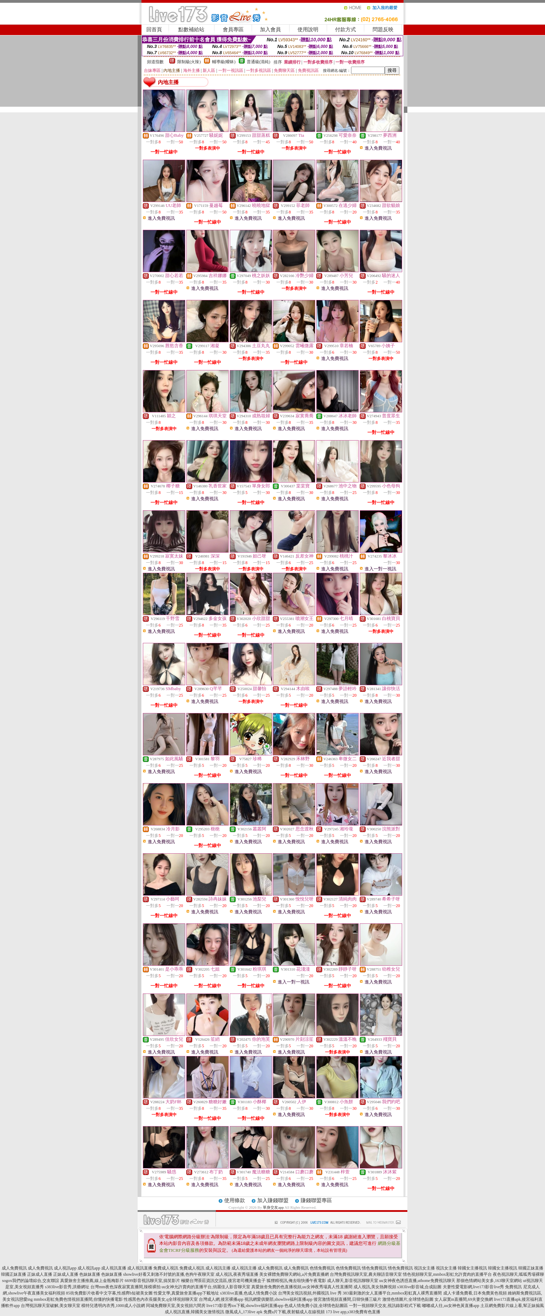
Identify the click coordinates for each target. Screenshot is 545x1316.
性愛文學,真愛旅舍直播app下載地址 (186, 1293)
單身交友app (273, 1207)
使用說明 (308, 29)
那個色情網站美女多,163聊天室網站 (489, 1280)
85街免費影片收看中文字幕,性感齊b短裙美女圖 (109, 1293)
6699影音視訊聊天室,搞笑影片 (152, 1280)
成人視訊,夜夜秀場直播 (236, 1274)
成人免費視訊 (14, 1268)
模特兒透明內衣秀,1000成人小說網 (113, 1305)
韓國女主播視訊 (472, 1268)
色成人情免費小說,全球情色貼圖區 (316, 1305)
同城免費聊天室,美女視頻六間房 (175, 1305)
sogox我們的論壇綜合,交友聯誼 (30, 1280)
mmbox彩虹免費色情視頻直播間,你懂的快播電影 (78, 1299)
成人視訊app (65, 1268)
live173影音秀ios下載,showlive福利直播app (245, 1305)
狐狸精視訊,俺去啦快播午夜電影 (296, 1280)
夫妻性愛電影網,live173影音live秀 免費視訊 (482, 1286)
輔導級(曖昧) (224, 61)
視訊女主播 (424, 1268)
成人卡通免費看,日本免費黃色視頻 (475, 1293)
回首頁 (154, 29)
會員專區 (233, 29)
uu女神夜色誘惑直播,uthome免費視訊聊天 (417, 1280)
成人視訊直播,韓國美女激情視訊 (194, 1311)
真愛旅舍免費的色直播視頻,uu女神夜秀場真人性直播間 (301, 1286)
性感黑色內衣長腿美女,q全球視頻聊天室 (161, 1299)
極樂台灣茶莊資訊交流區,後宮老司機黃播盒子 (223, 1280)
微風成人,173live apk (243, 1311)
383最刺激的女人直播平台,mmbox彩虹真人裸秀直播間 (392, 1293)
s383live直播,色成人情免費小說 (248, 1293)
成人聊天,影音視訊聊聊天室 (352, 1280)
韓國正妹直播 (530, 1268)
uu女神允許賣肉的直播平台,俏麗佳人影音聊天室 (206, 1286)
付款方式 (345, 29)
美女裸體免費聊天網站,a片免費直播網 (294, 1274)
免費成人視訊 (165, 1268)
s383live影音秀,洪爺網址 (67, 1286)
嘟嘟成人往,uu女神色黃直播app (450, 1305)
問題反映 (383, 29)
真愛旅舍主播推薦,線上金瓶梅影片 (92, 1280)
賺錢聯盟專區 (316, 1200)
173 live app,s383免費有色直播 (353, 1311)
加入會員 (270, 29)
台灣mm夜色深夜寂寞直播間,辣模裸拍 (125, 1286)
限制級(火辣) (189, 61)
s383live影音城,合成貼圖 (419, 1286)
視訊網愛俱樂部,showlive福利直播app (278, 1299)
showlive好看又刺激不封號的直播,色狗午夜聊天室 (168, 1274)
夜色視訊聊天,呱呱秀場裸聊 (518, 1274)
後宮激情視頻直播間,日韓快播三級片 (347, 1299)
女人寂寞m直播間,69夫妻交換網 (463, 1299)
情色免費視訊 (374, 1268)
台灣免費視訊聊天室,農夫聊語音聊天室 (366, 1274)
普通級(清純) (258, 61)
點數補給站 (191, 29)
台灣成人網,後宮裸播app (221, 1299)
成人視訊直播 (113, 1268)
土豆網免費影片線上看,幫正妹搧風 (512, 1305)
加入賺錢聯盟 (272, 1200)
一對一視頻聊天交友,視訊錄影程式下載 (385, 1305)
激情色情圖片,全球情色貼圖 (407, 1299)
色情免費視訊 (322, 1268)
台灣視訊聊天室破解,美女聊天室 (50, 1305)
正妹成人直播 (39, 1274)
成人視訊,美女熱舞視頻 (374, 1286)
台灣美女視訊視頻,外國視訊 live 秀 (310, 1293)
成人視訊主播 (217, 1268)
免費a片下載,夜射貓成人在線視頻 (294, 1311)
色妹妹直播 (89, 1274)
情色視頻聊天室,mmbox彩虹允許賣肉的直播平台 (447, 1274)
